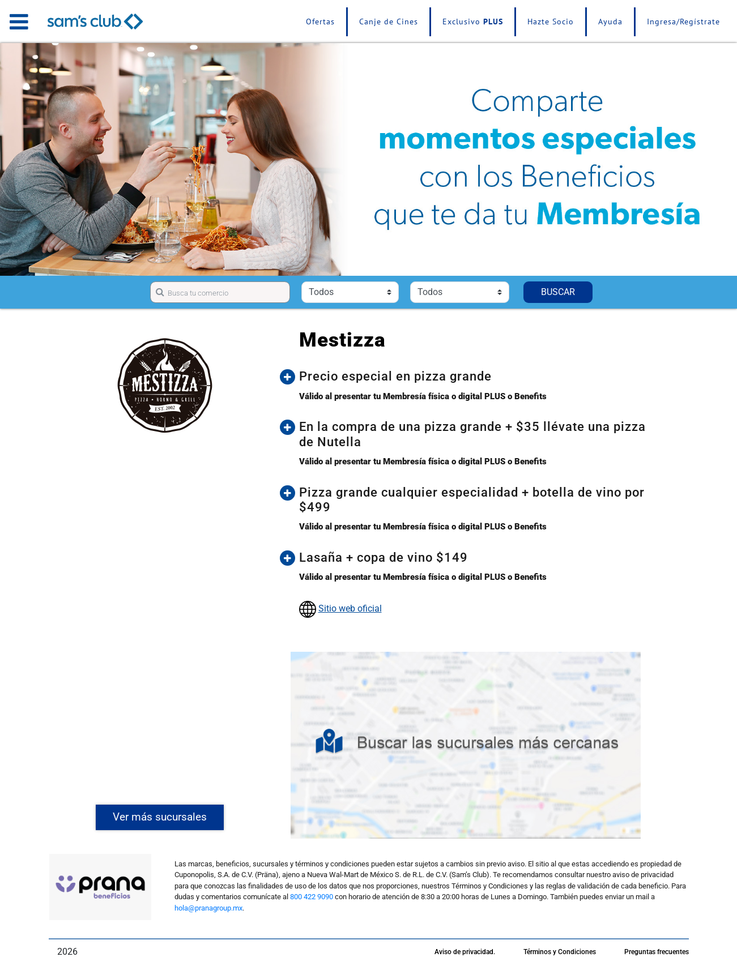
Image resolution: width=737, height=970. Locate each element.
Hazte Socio (550, 21)
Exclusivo (472, 21)
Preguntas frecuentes (656, 952)
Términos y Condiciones (559, 952)
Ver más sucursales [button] (160, 816)
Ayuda (610, 21)
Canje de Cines (388, 21)
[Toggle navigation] (19, 21)
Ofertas (320, 21)
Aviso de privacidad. (464, 952)
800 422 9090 (311, 896)
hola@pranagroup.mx (208, 908)
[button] (474, 376)
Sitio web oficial (350, 608)
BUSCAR (558, 292)
